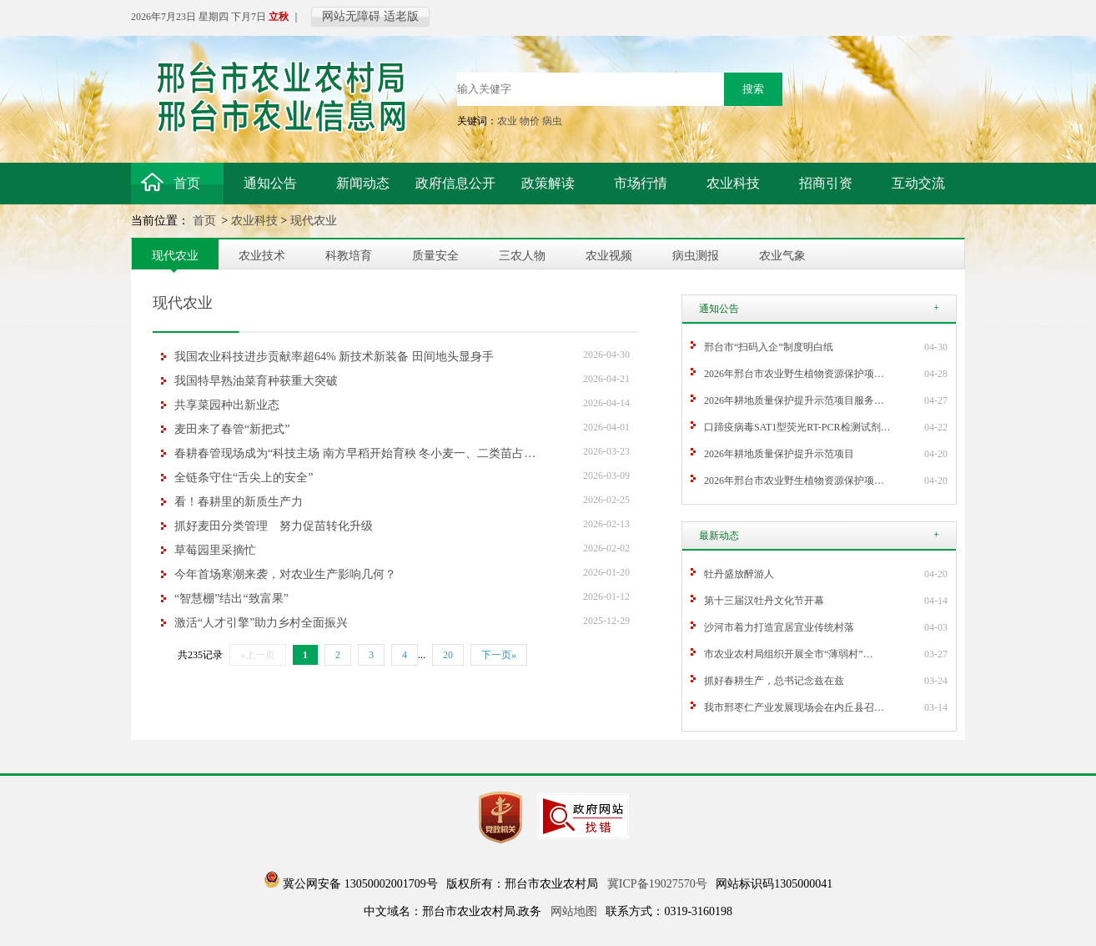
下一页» (498, 655)
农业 (507, 121)
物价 (530, 121)
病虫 (552, 121)
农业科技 (254, 220)
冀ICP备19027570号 (657, 884)
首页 (206, 220)
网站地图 (574, 911)
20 (448, 655)
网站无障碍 (351, 16)
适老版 (401, 16)
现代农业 (313, 220)
